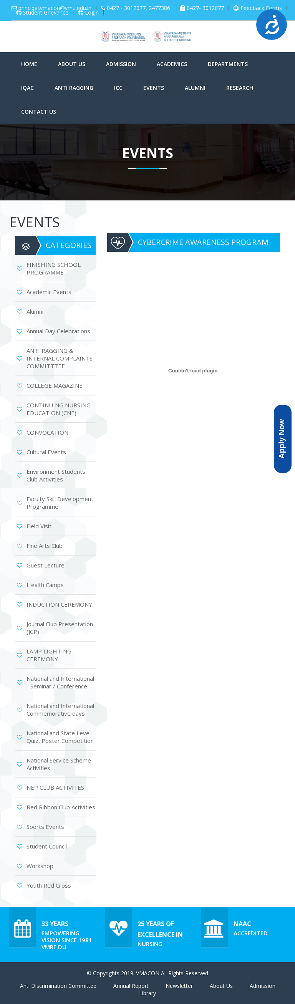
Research (239, 87)
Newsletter (179, 985)
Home (29, 64)
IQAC (27, 87)
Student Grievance (45, 13)
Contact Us (38, 111)
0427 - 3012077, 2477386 (138, 8)
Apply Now (281, 438)
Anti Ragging (74, 87)
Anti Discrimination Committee (58, 985)
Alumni (195, 87)
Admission (121, 64)
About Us (71, 64)
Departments (228, 64)
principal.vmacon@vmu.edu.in (54, 8)
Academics (172, 64)
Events (153, 87)
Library (147, 993)
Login (92, 13)
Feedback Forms (261, 8)
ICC (118, 87)
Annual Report (131, 985)
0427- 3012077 (205, 8)
